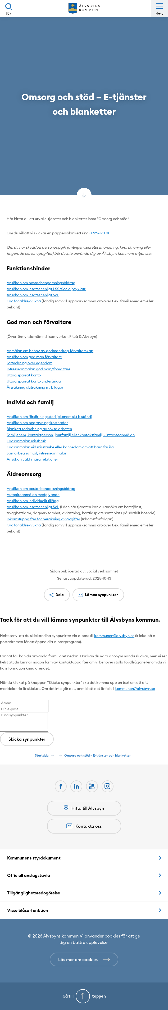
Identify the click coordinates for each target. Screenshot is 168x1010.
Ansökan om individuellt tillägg (33, 500)
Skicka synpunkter (26, 739)
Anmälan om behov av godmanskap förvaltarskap (50, 350)
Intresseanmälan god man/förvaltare (38, 369)
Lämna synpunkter (101, 594)
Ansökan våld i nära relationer (32, 459)
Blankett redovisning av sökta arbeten (39, 428)
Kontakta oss (84, 826)
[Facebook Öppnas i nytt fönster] (61, 786)
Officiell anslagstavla (28, 875)
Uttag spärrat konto (24, 375)
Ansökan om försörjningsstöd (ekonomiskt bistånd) (49, 416)
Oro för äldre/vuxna (24, 301)
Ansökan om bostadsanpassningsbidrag (41, 282)
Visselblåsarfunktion (27, 910)
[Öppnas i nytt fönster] (107, 786)
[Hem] (84, 8)
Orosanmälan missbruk (26, 441)
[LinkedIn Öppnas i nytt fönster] (76, 786)
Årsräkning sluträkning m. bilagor (35, 387)
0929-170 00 (100, 233)
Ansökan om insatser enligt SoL (33, 295)
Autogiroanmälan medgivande (33, 494)
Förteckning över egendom (29, 363)
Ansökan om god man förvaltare (34, 356)
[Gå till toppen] (84, 996)
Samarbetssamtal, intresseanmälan (37, 453)
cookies (112, 936)
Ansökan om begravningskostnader (37, 422)
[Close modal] (1, 632)
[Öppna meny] (159, 8)
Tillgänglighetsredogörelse (33, 892)
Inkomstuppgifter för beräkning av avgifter (43, 519)
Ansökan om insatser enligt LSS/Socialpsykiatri (46, 288)
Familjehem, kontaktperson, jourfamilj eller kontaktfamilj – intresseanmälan (71, 435)
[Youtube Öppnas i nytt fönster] (92, 786)
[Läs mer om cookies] (84, 959)
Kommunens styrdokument (34, 858)
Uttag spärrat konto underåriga (34, 381)
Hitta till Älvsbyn (84, 808)
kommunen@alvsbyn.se (114, 635)
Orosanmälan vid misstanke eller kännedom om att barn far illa (60, 447)
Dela (60, 594)
